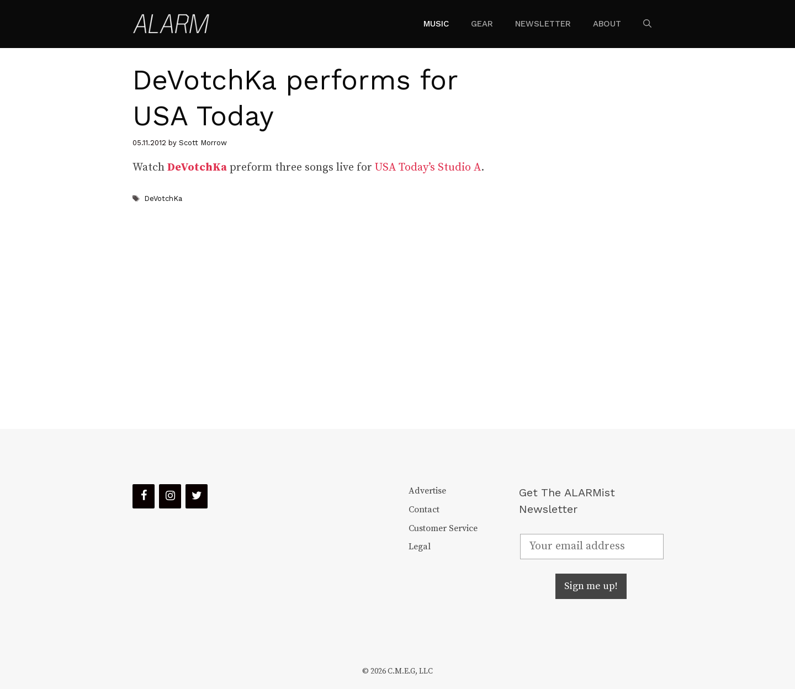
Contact (424, 509)
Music (436, 24)
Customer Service (443, 528)
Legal (420, 546)
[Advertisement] (583, 238)
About (607, 24)
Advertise (427, 490)
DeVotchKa (163, 198)
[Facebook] (143, 496)
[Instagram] (170, 496)
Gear (482, 24)
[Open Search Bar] (647, 23)
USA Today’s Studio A (428, 167)
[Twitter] (197, 496)
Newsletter (543, 24)
